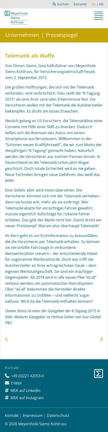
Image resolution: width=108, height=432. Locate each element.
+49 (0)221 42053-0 (27, 375)
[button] (99, 16)
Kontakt (12, 415)
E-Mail (16, 383)
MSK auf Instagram (27, 397)
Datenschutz (58, 415)
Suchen (61, 4)
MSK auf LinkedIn (25, 390)
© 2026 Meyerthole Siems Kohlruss (35, 423)
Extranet (80, 4)
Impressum (33, 415)
